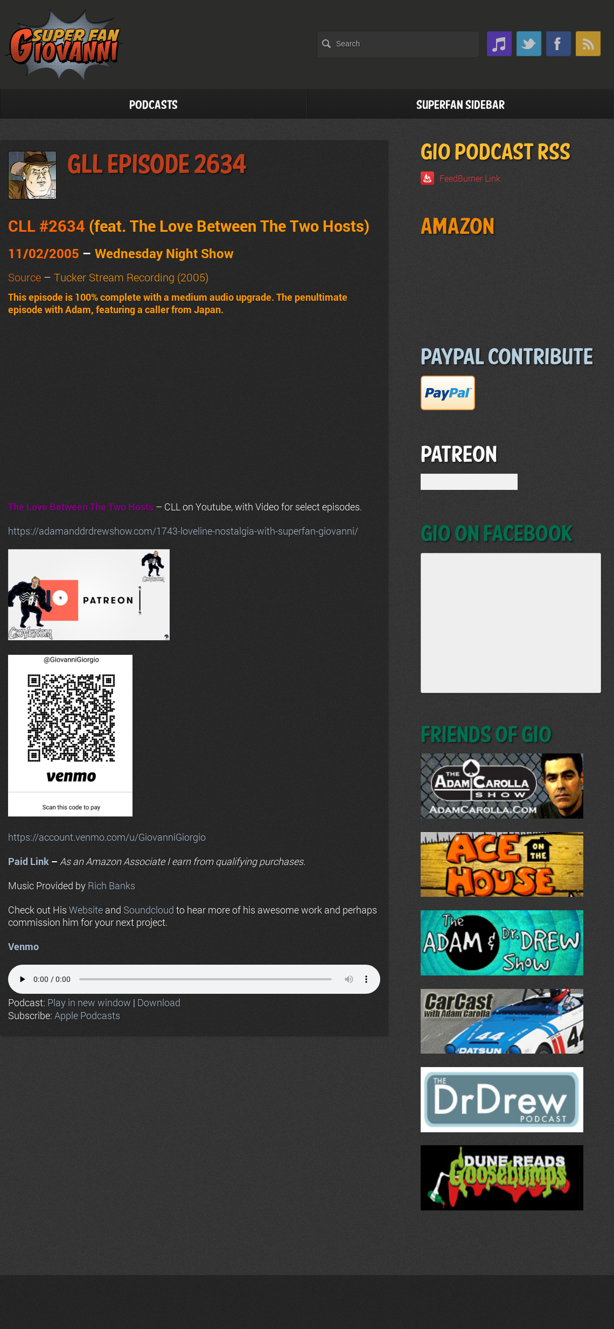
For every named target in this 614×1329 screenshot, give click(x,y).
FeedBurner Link (469, 178)
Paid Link (28, 861)
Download (158, 1002)
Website (86, 909)
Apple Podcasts (87, 1015)
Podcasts (153, 105)
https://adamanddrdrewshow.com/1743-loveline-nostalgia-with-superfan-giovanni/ (183, 530)
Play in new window (89, 1002)
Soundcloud (148, 909)
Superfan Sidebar (460, 105)
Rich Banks (111, 885)
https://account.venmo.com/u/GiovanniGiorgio (107, 836)
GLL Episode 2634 (157, 165)
